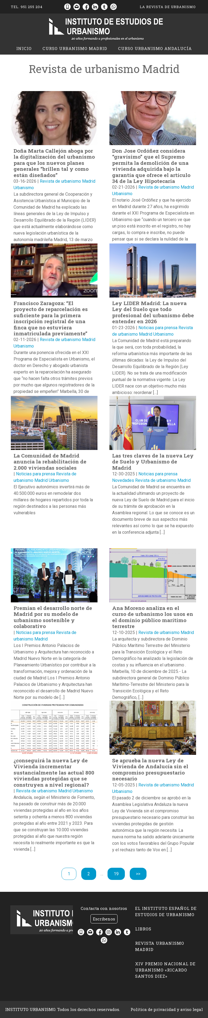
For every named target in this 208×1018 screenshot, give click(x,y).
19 (119, 873)
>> (138, 873)
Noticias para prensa (157, 327)
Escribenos (104, 919)
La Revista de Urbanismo (168, 7)
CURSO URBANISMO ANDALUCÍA (155, 48)
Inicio (24, 48)
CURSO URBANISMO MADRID (75, 48)
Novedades (123, 480)
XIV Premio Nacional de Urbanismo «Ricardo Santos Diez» (165, 970)
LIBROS (143, 929)
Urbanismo (24, 187)
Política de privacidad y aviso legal (167, 1009)
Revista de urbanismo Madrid (67, 181)
